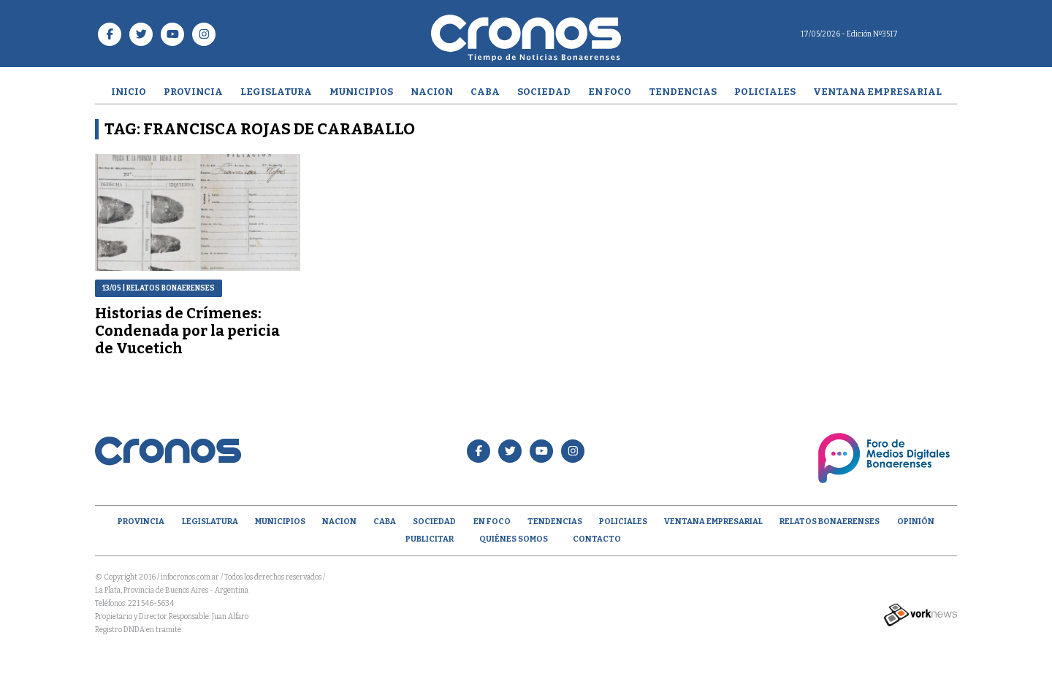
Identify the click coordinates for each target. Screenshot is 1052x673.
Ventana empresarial (877, 91)
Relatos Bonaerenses (830, 521)
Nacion (432, 91)
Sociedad (544, 91)
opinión (915, 521)
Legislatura (276, 91)
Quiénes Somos (513, 539)
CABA (485, 91)
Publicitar (429, 539)
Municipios (361, 91)
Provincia (193, 91)
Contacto (597, 539)
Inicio (128, 91)
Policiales (765, 91)
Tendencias (683, 91)
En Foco (609, 91)
